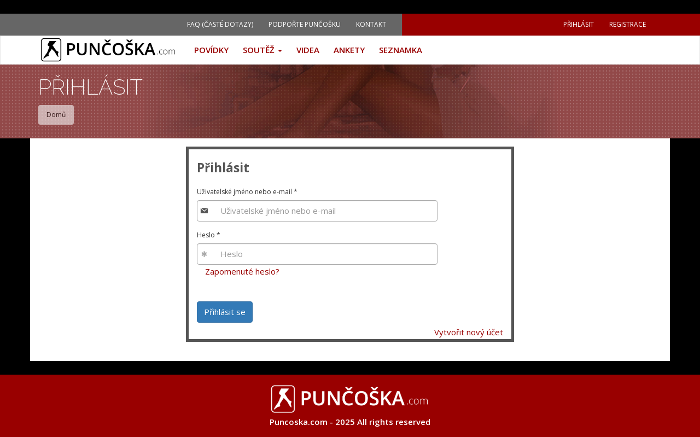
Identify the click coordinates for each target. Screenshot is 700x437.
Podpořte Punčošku (305, 24)
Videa (307, 49)
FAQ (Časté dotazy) (220, 24)
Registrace (627, 24)
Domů (56, 114)
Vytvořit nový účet (468, 332)
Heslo (208, 235)
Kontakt (371, 24)
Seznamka (400, 49)
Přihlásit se (225, 311)
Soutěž (262, 49)
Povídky (211, 49)
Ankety (349, 49)
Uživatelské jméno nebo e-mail (247, 191)
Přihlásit (578, 24)
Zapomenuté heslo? (242, 271)
